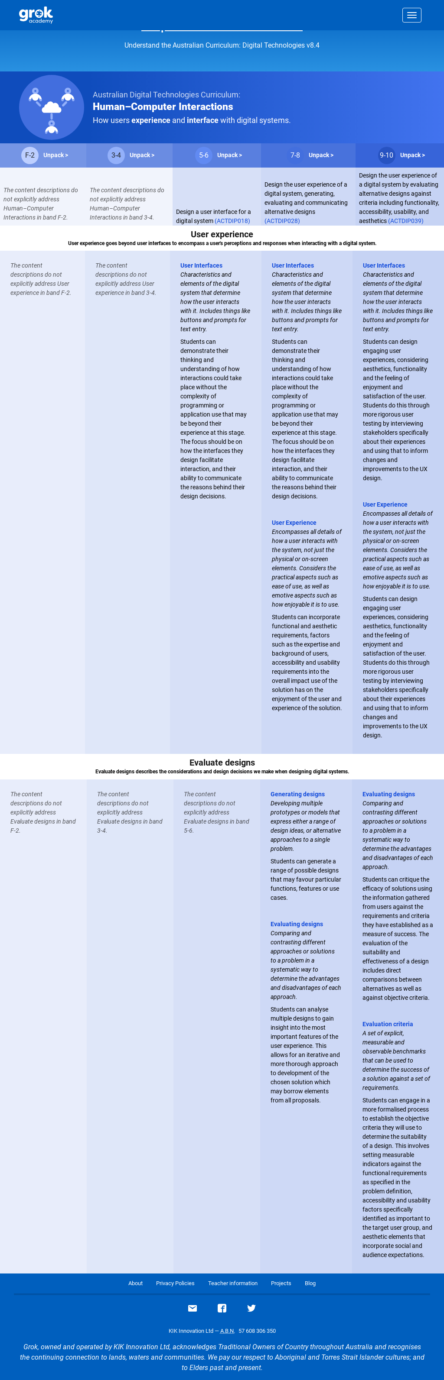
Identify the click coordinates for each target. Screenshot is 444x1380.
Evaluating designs (297, 924)
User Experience (294, 522)
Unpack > (55, 155)
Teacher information (233, 1283)
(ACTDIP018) (232, 220)
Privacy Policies (175, 1283)
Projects (281, 1283)
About (135, 1283)
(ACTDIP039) (406, 220)
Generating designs (298, 794)
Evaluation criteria (387, 1024)
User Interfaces (201, 265)
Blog (310, 1283)
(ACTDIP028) (282, 220)
